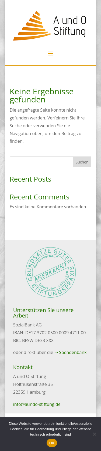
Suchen (82, 162)
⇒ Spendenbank (70, 352)
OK (51, 443)
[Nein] (94, 434)
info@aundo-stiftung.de (37, 404)
